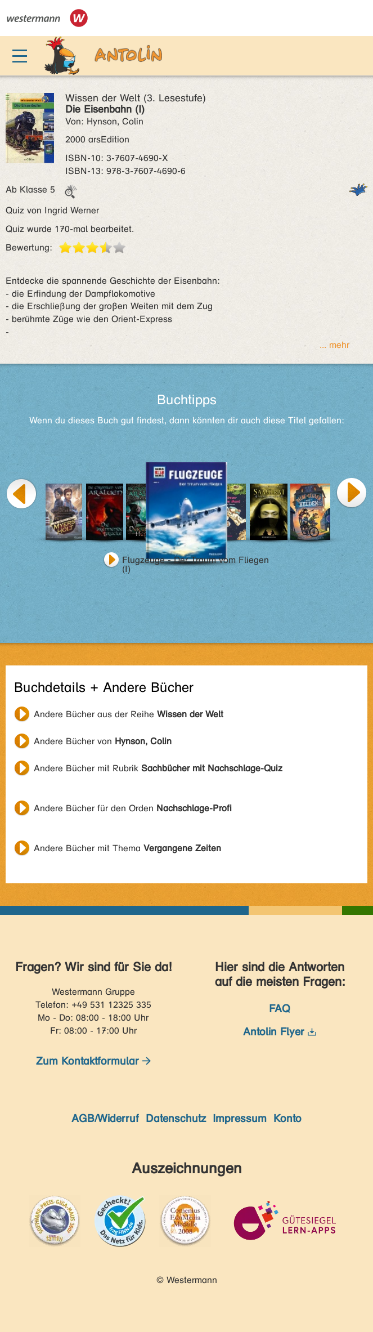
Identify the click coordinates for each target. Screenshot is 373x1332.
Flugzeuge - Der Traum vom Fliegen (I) (195, 561)
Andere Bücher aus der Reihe (128, 714)
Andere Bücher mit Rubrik (158, 768)
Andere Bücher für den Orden (133, 808)
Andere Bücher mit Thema (127, 848)
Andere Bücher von (103, 741)
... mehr (334, 344)
